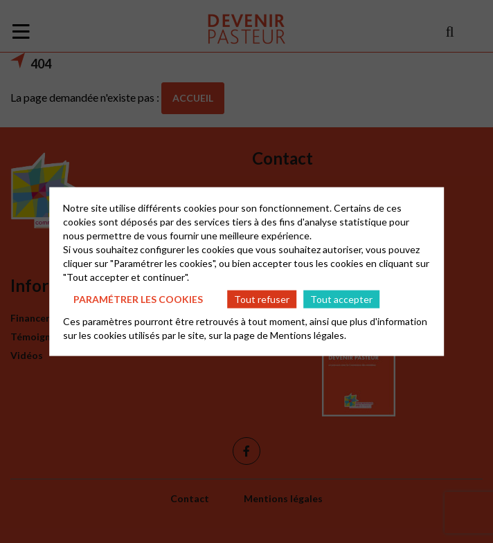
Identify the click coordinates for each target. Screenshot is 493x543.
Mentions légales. (308, 335)
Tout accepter (341, 298)
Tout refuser (261, 298)
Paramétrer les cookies (138, 298)
